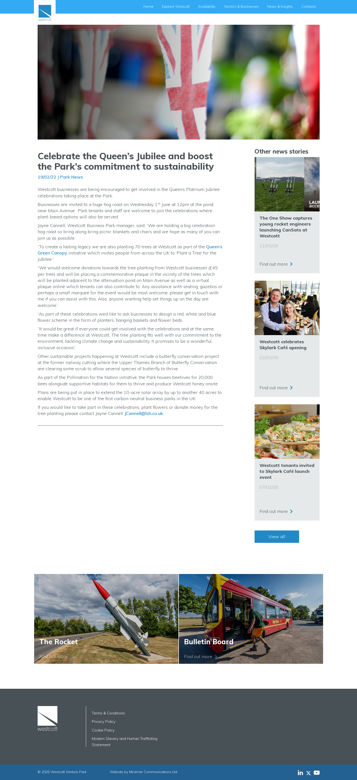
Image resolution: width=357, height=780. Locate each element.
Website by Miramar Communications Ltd (143, 772)
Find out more (274, 262)
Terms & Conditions (108, 713)
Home (148, 6)
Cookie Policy (103, 730)
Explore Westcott (176, 6)
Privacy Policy (104, 721)
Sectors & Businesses (241, 6)
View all (276, 536)
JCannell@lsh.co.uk (143, 413)
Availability (206, 6)
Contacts (309, 6)
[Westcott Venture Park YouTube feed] (317, 772)
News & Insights (280, 6)
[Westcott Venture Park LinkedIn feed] (300, 772)
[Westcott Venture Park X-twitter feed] (310, 772)
